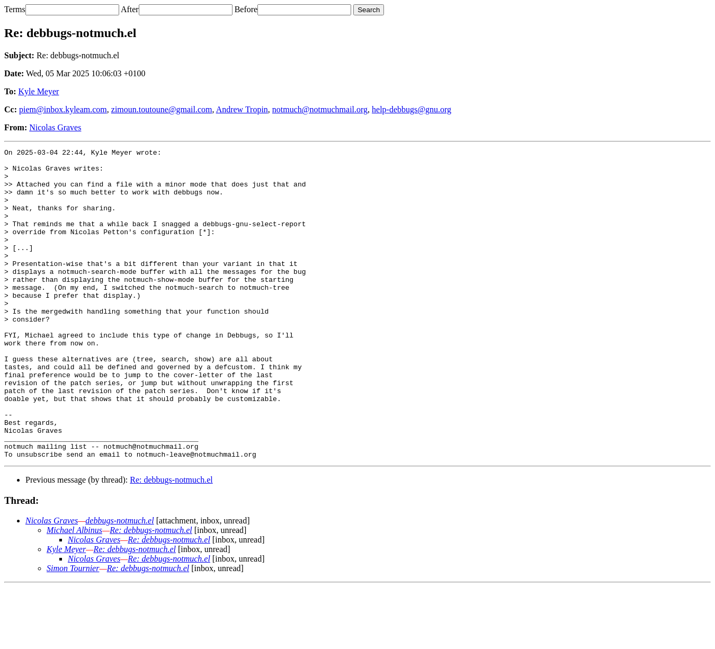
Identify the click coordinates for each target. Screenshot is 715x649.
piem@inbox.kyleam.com (63, 109)
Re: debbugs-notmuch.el (171, 541)
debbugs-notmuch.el (119, 582)
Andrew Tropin (242, 109)
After (130, 9)
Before (246, 9)
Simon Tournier (73, 630)
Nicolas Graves (55, 127)
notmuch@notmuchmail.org (320, 109)
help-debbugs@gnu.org (411, 109)
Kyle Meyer (39, 91)
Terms (14, 9)
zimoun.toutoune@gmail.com (161, 109)
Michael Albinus (74, 592)
